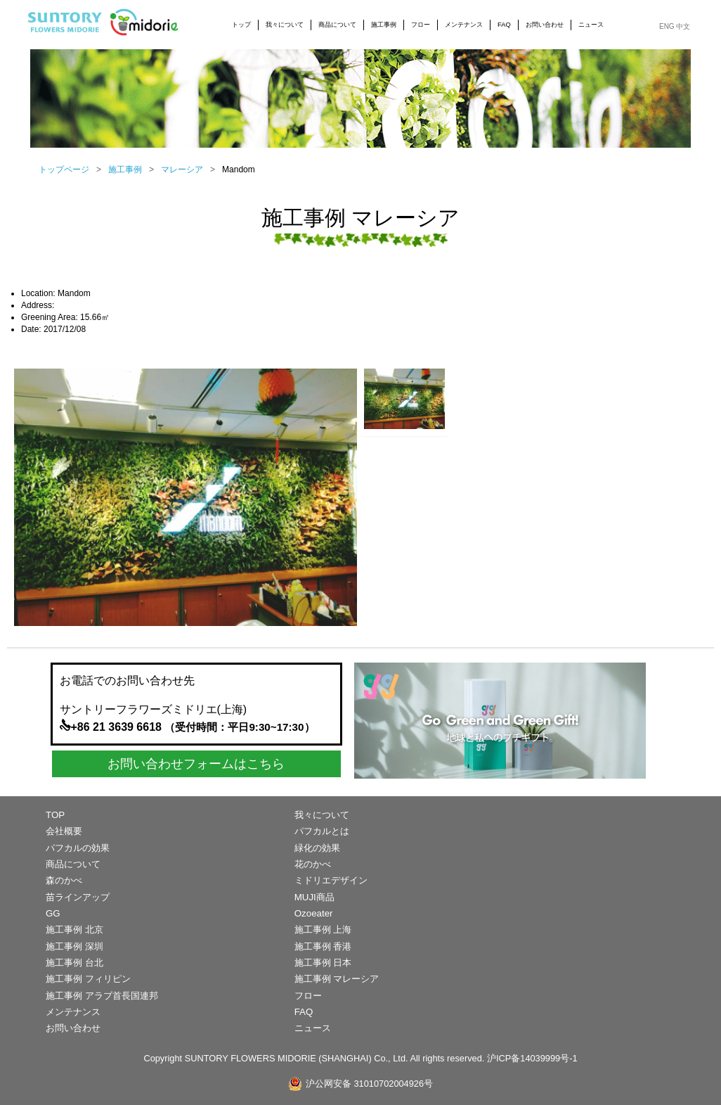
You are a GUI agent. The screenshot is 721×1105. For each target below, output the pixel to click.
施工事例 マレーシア (336, 978)
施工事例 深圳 (74, 946)
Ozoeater (313, 913)
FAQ (504, 24)
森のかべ (64, 880)
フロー (420, 24)
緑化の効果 (317, 848)
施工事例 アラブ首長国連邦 (102, 995)
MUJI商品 (314, 897)
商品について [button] (337, 24)
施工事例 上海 (323, 929)
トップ (241, 24)
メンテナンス (464, 24)
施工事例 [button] (383, 24)
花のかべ (312, 864)
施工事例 (125, 169)
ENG (667, 26)
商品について (73, 864)
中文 (683, 26)
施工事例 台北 (74, 962)
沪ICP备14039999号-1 (532, 1058)
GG (53, 913)
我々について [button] (285, 24)
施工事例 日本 (323, 962)
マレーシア (182, 169)
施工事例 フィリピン (88, 978)
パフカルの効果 (78, 848)
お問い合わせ (545, 24)
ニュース (591, 24)
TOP (55, 815)
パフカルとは (321, 831)
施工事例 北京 (74, 929)
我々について (321, 815)
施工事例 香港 (323, 946)
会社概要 (64, 831)
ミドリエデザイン (331, 880)
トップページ (64, 169)
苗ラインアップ (78, 897)
